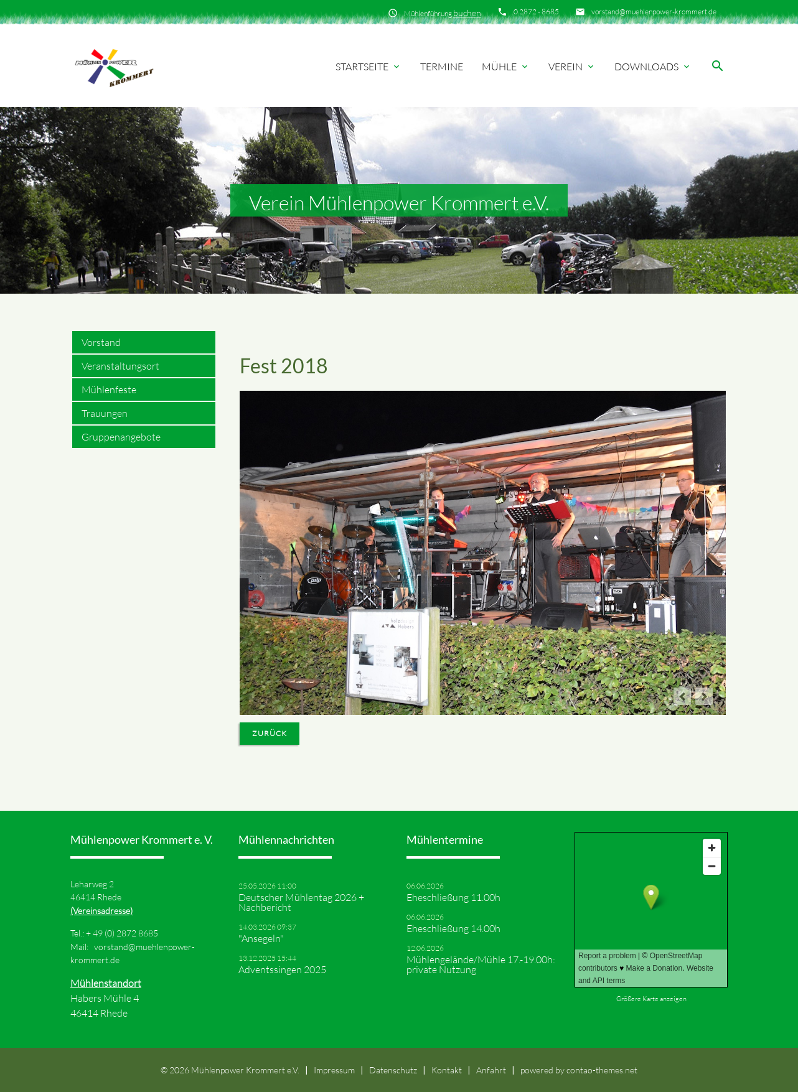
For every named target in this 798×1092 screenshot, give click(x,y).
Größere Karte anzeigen (651, 998)
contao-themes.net (601, 1070)
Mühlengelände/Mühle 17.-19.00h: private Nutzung (480, 964)
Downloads (653, 66)
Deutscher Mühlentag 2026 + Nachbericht (301, 902)
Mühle (506, 66)
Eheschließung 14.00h (453, 928)
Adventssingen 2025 (282, 969)
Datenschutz (393, 1070)
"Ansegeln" (261, 938)
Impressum (334, 1070)
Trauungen (105, 413)
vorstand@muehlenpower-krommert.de (653, 11)
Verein (572, 66)
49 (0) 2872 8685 (125, 933)
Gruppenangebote (121, 437)
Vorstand (101, 342)
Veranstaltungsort (120, 366)
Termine (441, 66)
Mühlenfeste (109, 389)
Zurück (269, 733)
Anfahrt (491, 1070)
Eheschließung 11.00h (453, 897)
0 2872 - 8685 (536, 11)
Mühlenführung (442, 12)
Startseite (368, 66)
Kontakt (446, 1070)
